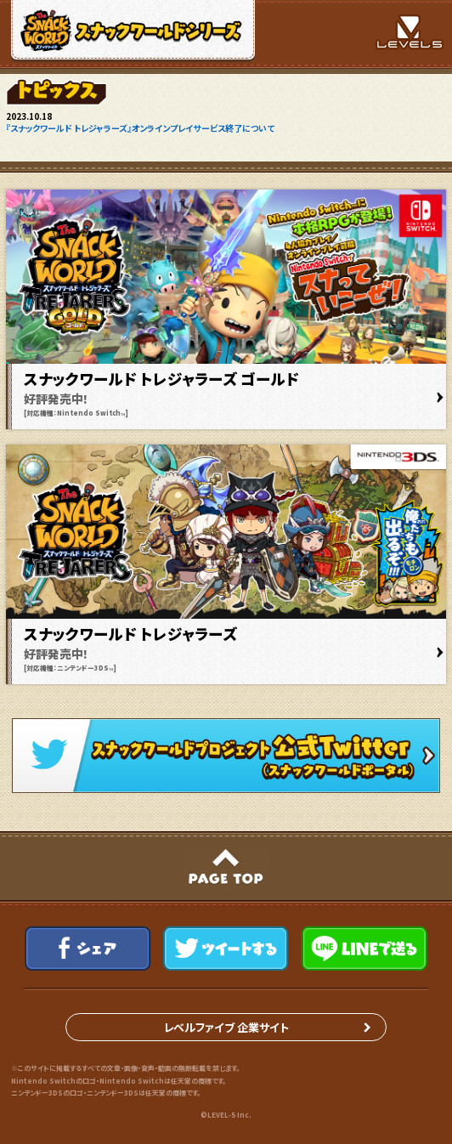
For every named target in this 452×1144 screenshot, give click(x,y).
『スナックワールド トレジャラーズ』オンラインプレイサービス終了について (140, 128)
